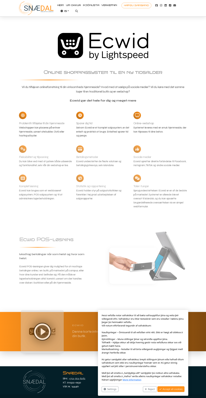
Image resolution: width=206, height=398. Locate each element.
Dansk (159, 375)
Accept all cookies (130, 389)
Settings (70, 389)
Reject (110, 389)
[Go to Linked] (165, 5)
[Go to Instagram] (161, 5)
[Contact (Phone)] (170, 5)
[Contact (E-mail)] (174, 5)
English (159, 382)
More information (92, 379)
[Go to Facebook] (156, 5)
